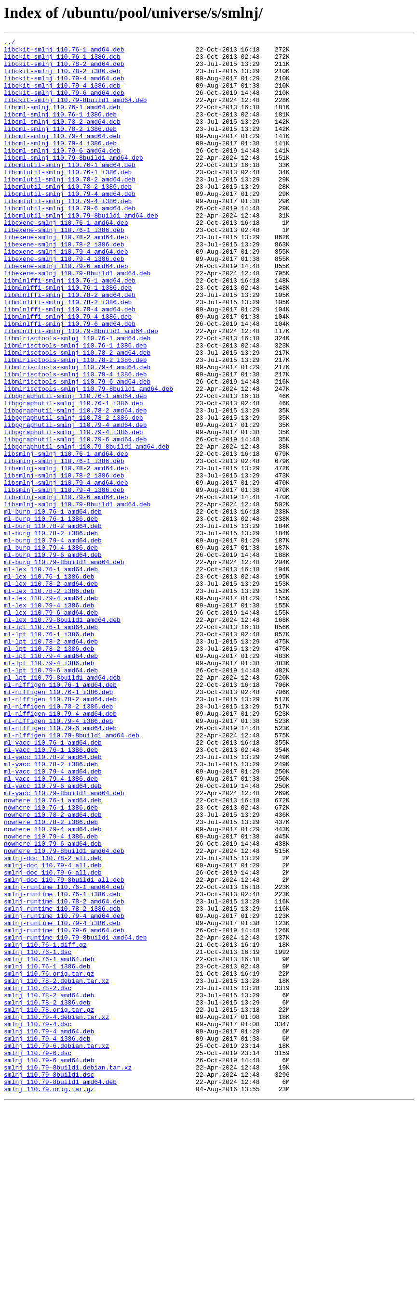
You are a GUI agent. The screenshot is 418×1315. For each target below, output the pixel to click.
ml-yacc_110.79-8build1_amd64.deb (64, 944)
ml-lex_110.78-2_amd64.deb (51, 693)
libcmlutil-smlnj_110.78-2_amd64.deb (69, 208)
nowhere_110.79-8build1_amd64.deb (64, 1013)
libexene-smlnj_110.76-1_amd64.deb (66, 260)
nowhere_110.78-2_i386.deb (51, 979)
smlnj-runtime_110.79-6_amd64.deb (64, 1109)
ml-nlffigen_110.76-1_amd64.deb (60, 814)
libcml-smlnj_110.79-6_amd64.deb (62, 173)
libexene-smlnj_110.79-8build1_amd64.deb (77, 320)
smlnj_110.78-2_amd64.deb (49, 1187)
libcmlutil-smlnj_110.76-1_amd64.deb (69, 190)
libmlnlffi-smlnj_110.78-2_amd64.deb (69, 346)
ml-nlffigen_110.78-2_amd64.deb (60, 831)
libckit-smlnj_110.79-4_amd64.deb (64, 86)
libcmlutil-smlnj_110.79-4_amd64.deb (69, 225)
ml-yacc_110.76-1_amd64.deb (53, 883)
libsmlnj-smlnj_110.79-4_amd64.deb (66, 571)
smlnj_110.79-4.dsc (37, 1221)
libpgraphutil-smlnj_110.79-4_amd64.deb (75, 502)
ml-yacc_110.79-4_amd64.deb (53, 918)
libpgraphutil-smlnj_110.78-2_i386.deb (73, 494)
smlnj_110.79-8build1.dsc (49, 1282)
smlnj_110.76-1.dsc (37, 1135)
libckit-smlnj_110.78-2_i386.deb (62, 78)
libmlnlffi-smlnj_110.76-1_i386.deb (68, 338)
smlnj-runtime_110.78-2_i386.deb (62, 1083)
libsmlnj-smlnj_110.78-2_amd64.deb (66, 554)
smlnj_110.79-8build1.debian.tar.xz (68, 1273)
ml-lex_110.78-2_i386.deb (49, 701)
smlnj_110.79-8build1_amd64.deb (60, 1291)
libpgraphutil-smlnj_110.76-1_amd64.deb (75, 468)
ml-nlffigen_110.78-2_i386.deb (58, 840)
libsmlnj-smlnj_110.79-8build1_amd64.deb (77, 597)
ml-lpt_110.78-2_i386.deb (49, 771)
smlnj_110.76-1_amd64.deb (49, 1143)
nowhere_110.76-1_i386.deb (51, 961)
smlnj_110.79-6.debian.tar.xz (56, 1247)
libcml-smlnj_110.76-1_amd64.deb (62, 121)
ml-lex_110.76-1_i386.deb (49, 684)
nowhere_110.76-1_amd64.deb (53, 953)
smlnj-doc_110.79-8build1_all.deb (64, 1048)
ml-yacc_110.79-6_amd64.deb (53, 935)
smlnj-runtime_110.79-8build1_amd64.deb (75, 1117)
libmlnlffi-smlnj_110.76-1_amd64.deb (69, 329)
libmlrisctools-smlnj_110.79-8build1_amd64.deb (88, 459)
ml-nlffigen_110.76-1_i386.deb (58, 823)
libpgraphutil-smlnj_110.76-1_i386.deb (73, 476)
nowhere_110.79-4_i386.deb (51, 996)
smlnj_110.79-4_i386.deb (47, 1239)
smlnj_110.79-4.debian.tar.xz (56, 1213)
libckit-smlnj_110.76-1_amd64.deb (64, 52)
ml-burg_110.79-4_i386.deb (51, 649)
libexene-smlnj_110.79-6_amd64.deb (66, 312)
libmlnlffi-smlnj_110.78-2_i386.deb (68, 355)
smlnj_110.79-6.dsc (37, 1256)
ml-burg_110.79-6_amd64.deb (53, 658)
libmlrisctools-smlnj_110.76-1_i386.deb (75, 407)
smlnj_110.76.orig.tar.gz (49, 1161)
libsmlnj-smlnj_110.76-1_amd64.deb (66, 537)
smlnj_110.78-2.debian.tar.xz (56, 1169)
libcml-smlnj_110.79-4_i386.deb (60, 164)
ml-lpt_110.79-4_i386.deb (49, 788)
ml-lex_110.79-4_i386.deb (49, 719)
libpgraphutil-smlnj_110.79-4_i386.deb (73, 511)
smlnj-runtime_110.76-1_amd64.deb (64, 1057)
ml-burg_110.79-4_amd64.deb (53, 641)
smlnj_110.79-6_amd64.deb (49, 1265)
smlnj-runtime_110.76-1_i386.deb (62, 1065)
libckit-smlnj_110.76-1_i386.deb (62, 60)
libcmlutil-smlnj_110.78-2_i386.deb (68, 216)
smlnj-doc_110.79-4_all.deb (53, 1031)
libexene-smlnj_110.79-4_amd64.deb (66, 294)
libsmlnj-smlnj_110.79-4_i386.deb (64, 580)
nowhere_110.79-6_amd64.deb (53, 1005)
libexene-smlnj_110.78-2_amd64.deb (66, 277)
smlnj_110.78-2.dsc (37, 1178)
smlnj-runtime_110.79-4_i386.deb (62, 1100)
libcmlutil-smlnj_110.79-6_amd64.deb (69, 242)
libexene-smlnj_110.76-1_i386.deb (64, 268)
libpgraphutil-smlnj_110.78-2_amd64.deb (75, 485)
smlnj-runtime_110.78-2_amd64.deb (64, 1074)
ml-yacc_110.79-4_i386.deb (51, 927)
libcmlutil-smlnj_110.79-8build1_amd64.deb (81, 251)
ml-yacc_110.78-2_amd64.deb (53, 901)
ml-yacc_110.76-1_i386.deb (51, 892)
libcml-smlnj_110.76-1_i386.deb (60, 130)
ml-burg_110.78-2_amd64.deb (53, 623)
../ (9, 43)
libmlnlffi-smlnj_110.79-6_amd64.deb (69, 381)
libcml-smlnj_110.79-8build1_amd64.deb (73, 182)
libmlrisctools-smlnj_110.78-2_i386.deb (75, 424)
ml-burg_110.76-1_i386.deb (51, 615)
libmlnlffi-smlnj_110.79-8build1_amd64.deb (81, 390)
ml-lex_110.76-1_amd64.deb (51, 675)
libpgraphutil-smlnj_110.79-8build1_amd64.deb (86, 528)
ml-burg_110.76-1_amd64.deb (53, 606)
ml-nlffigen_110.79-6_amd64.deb (60, 866)
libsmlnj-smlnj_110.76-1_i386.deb (64, 545)
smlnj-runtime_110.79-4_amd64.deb (64, 1091)
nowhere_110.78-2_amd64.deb (53, 970)
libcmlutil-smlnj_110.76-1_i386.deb (68, 199)
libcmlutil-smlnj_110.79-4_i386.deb (68, 234)
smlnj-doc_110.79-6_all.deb (53, 1039)
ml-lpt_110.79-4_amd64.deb (51, 779)
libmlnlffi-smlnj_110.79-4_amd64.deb (69, 364)
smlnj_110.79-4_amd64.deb (49, 1230)
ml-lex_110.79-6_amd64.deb (51, 727)
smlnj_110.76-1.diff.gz (45, 1126)
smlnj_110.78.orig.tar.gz (49, 1204)
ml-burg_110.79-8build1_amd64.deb (64, 667)
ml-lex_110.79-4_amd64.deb (51, 710)
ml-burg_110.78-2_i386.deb (51, 632)
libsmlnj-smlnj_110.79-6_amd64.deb (66, 589)
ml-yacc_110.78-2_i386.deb (51, 909)
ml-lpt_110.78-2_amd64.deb (51, 762)
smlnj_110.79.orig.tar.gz (49, 1299)
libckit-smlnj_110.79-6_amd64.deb (64, 104)
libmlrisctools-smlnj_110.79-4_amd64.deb (77, 433)
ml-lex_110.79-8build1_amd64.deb (62, 736)
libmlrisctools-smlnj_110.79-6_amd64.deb (77, 450)
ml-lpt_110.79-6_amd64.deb (51, 797)
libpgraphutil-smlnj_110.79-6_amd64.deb (75, 520)
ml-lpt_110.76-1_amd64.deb (51, 745)
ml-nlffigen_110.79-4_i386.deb (58, 857)
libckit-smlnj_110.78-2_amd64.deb (64, 69)
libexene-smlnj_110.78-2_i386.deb (64, 286)
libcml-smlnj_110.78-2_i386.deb (60, 147)
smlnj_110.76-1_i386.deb (47, 1152)
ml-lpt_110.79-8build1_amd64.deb (62, 805)
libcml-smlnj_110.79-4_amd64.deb (62, 156)
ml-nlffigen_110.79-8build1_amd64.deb (71, 875)
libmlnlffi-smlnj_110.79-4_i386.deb (68, 372)
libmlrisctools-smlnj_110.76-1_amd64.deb (77, 398)
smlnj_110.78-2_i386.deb (47, 1195)
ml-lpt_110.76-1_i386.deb (49, 753)
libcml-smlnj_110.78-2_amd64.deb (62, 138)
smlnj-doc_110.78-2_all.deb (53, 1022)
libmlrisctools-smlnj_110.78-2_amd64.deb (77, 416)
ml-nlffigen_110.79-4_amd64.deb (60, 849)
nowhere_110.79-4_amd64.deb (53, 987)
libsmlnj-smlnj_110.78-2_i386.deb (64, 563)
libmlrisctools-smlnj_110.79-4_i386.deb (75, 442)
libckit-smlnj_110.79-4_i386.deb (62, 95)
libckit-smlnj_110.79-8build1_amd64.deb (75, 112)
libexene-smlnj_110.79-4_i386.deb (64, 303)
